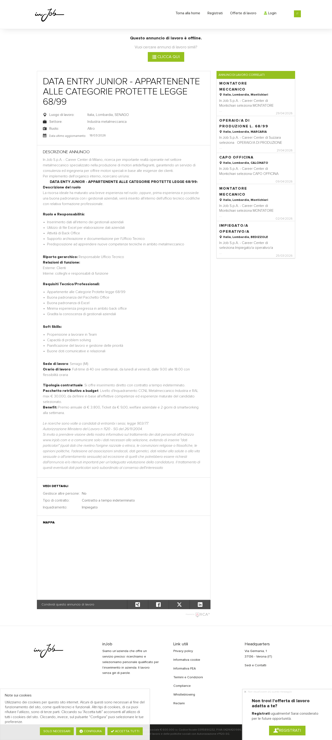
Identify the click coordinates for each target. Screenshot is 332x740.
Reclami (179, 703)
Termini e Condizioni (188, 677)
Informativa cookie (186, 659)
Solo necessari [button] (56, 731)
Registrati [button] (287, 730)
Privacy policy (183, 651)
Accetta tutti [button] (125, 731)
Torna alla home (187, 13)
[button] (200, 604)
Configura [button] (91, 731)
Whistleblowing (184, 694)
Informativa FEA (184, 668)
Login (270, 13)
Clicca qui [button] (166, 57)
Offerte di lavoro (243, 13)
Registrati (215, 13)
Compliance (182, 685)
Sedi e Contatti (255, 665)
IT (297, 13)
